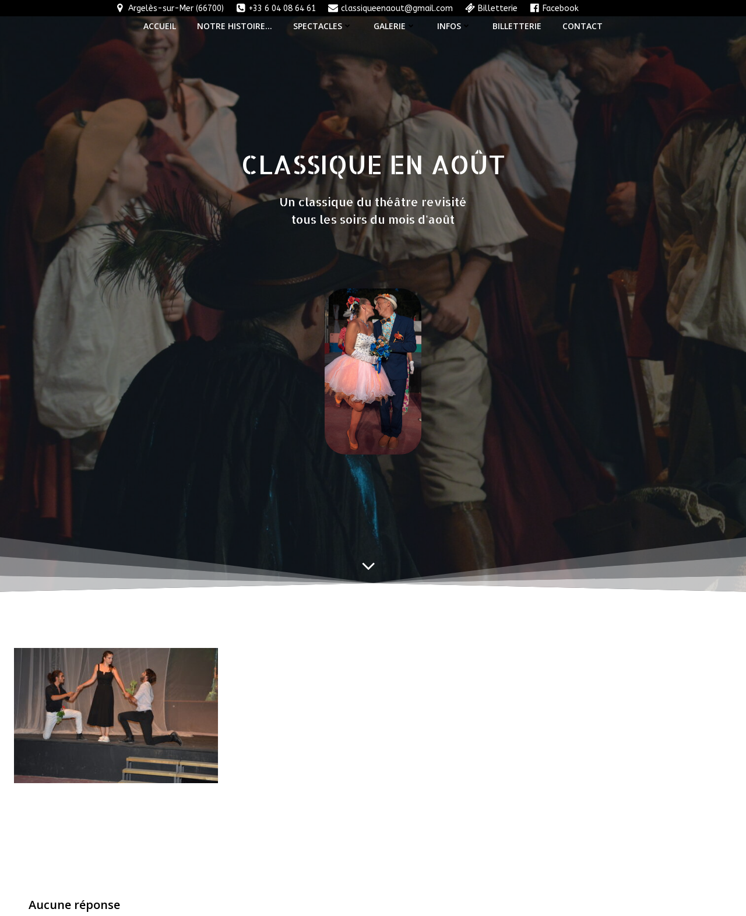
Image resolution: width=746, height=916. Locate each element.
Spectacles (323, 25)
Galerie (395, 25)
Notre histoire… (234, 25)
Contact (582, 25)
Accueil (159, 25)
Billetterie (516, 25)
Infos (454, 25)
